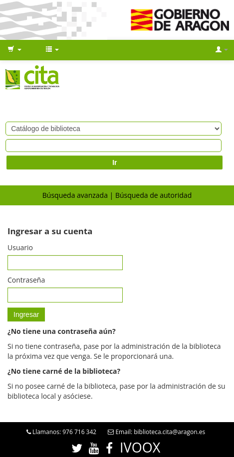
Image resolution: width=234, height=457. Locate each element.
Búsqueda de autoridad (153, 195)
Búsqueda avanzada (75, 195)
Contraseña (26, 280)
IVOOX (140, 447)
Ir (114, 162)
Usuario (20, 247)
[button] (14, 50)
